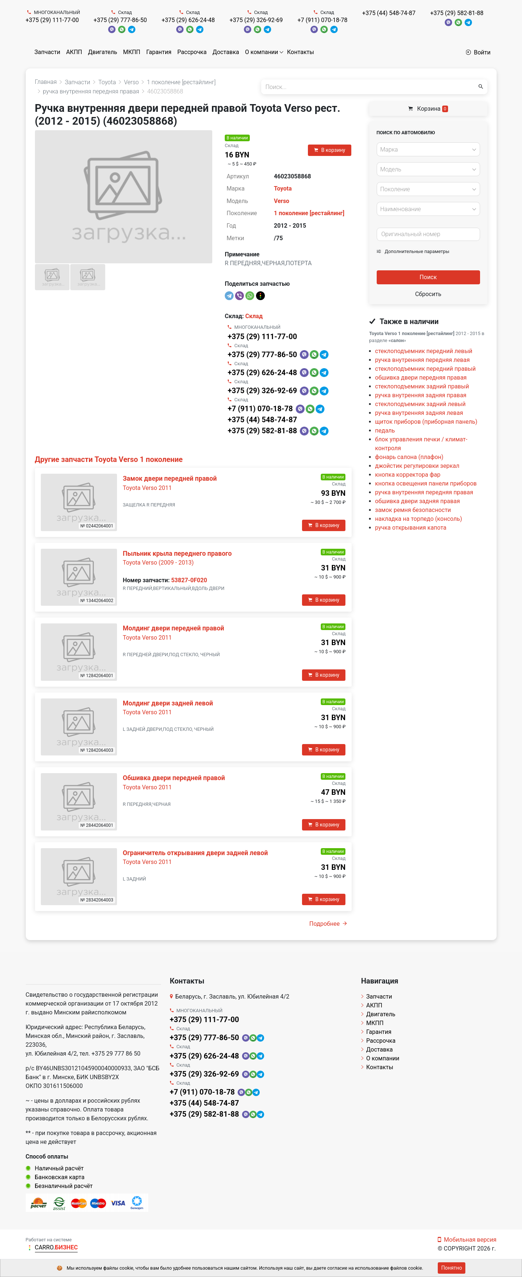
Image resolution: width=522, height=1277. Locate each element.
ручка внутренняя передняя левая (422, 359)
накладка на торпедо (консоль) (418, 518)
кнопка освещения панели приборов (426, 483)
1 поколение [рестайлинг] (309, 213)
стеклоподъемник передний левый (424, 351)
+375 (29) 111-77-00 (52, 20)
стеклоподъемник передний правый (425, 368)
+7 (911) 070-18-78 (323, 20)
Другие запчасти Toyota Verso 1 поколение (109, 459)
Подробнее (328, 923)
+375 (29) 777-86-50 (120, 20)
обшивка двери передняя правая (421, 377)
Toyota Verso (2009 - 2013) (158, 562)
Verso (282, 201)
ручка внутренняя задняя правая (420, 395)
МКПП (131, 52)
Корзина (428, 108)
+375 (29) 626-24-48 (188, 20)
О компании (261, 52)
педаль (385, 430)
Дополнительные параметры (413, 251)
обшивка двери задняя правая (417, 501)
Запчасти (47, 52)
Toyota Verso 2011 (147, 487)
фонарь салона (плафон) (409, 456)
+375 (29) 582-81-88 (456, 13)
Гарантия (158, 52)
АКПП (74, 52)
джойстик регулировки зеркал (417, 465)
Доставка (226, 52)
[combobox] (428, 149)
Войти (478, 52)
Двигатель (102, 52)
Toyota (283, 188)
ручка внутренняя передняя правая (424, 492)
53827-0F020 (189, 580)
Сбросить (428, 294)
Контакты (300, 52)
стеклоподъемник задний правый (422, 386)
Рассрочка (192, 52)
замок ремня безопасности (413, 509)
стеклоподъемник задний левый (420, 404)
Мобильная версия (467, 1239)
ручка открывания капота (411, 527)
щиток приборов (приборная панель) (426, 421)
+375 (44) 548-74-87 (389, 13)
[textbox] (426, 149)
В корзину (329, 150)
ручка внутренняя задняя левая (419, 412)
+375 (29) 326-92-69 (256, 20)
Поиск (428, 277)
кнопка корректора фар (408, 474)
